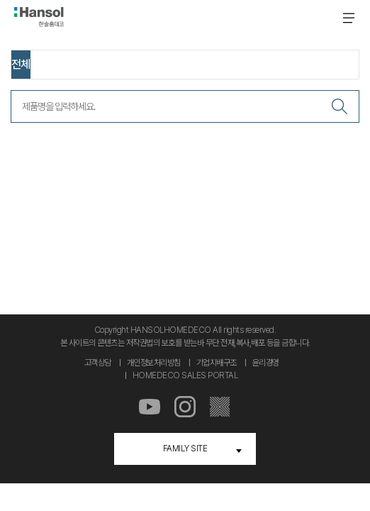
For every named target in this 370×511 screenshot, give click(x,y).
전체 (20, 64)
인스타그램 (185, 407)
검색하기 (339, 106)
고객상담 (97, 363)
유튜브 (149, 407)
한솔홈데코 (39, 17)
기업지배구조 (216, 363)
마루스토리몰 (220, 407)
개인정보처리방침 (154, 363)
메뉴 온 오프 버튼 (348, 17)
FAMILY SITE (185, 449)
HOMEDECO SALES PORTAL (185, 375)
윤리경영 (265, 363)
